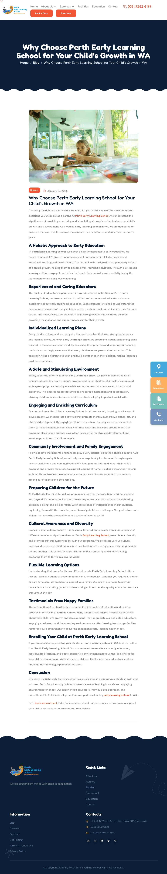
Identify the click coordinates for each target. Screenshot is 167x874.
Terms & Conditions (21, 845)
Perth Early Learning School (92, 215)
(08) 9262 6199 (137, 6)
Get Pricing (16, 840)
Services (65, 6)
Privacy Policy (18, 851)
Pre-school (92, 793)
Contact (113, 6)
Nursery (34, 190)
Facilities (83, 6)
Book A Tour (41, 13)
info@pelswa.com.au (103, 832)
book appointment (46, 703)
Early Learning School (95, 535)
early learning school (116, 695)
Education (98, 6)
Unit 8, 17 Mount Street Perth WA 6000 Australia (119, 821)
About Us (47, 6)
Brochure (15, 834)
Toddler (90, 787)
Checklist (15, 828)
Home (34, 6)
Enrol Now (66, 13)
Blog (36, 62)
